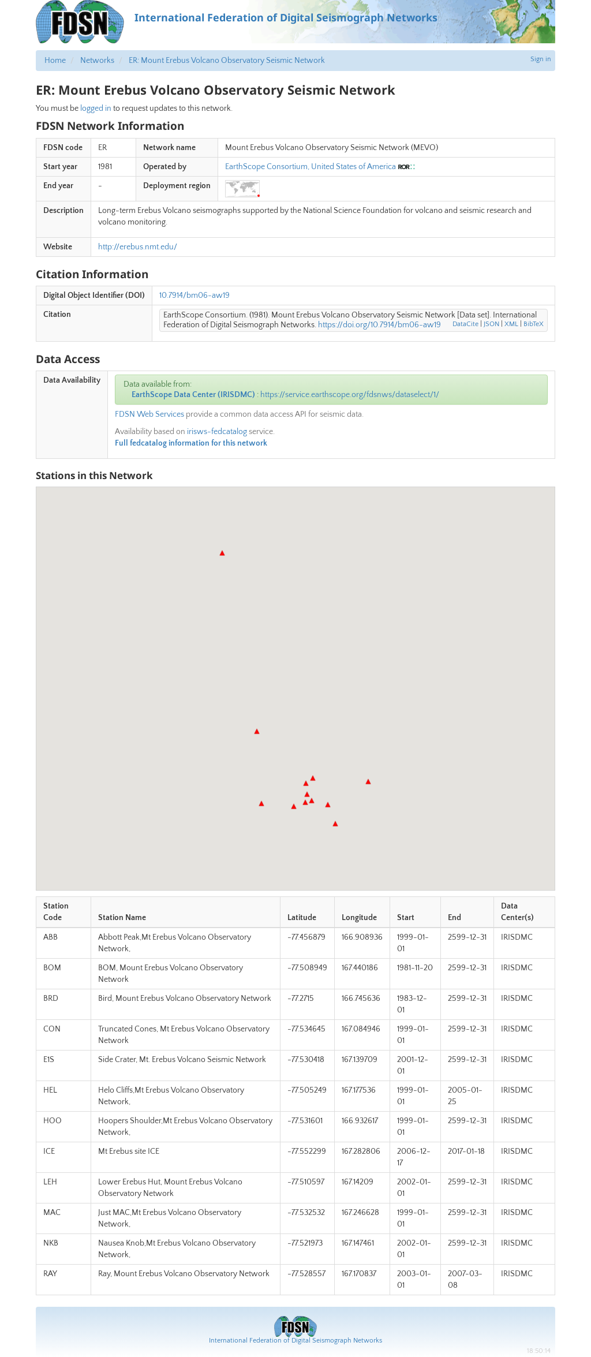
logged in (95, 108)
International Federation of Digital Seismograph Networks (295, 1340)
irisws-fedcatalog (217, 431)
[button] (257, 731)
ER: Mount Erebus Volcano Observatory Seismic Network (227, 60)
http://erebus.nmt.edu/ (137, 247)
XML (511, 324)
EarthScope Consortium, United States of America (310, 166)
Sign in (540, 59)
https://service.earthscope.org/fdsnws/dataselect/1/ (349, 394)
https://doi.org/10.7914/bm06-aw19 (379, 325)
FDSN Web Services (149, 414)
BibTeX (533, 324)
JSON (491, 324)
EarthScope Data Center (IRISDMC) (193, 394)
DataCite (465, 324)
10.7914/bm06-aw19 (194, 295)
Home (55, 60)
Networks (97, 60)
